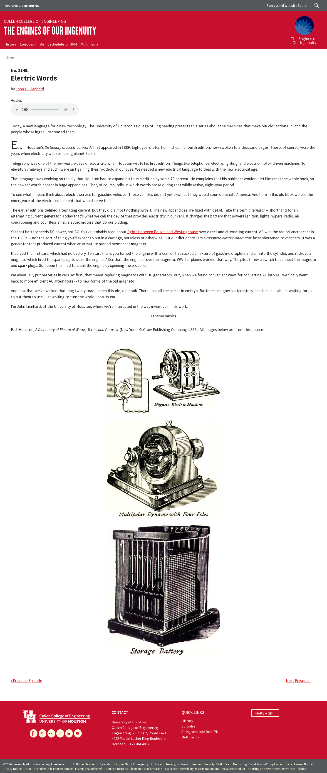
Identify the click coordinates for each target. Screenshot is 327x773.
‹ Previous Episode (26, 680)
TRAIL (219, 764)
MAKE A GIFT (265, 713)
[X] (42, 733)
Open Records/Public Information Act (48, 769)
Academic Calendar (99, 764)
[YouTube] (78, 733)
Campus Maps (123, 764)
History (10, 44)
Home (9, 58)
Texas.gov (172, 764)
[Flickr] (51, 733)
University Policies (294, 769)
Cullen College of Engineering (35, 21)
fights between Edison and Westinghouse (162, 231)
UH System (157, 764)
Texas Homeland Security (198, 764)
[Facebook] (33, 733)
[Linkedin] (69, 733)
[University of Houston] (21, 5)
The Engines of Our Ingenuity (50, 31)
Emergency (141, 764)
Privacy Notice (12, 769)
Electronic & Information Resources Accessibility (161, 769)
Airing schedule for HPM (58, 44)
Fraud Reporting (236, 764)
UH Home (78, 764)
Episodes (27, 44)
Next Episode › (298, 680)
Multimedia (89, 44)
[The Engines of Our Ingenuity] (306, 28)
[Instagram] (60, 733)
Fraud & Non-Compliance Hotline (270, 764)
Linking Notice (303, 764)
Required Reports (116, 769)
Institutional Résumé (88, 769)
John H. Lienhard (30, 88)
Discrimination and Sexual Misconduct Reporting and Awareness (237, 769)
